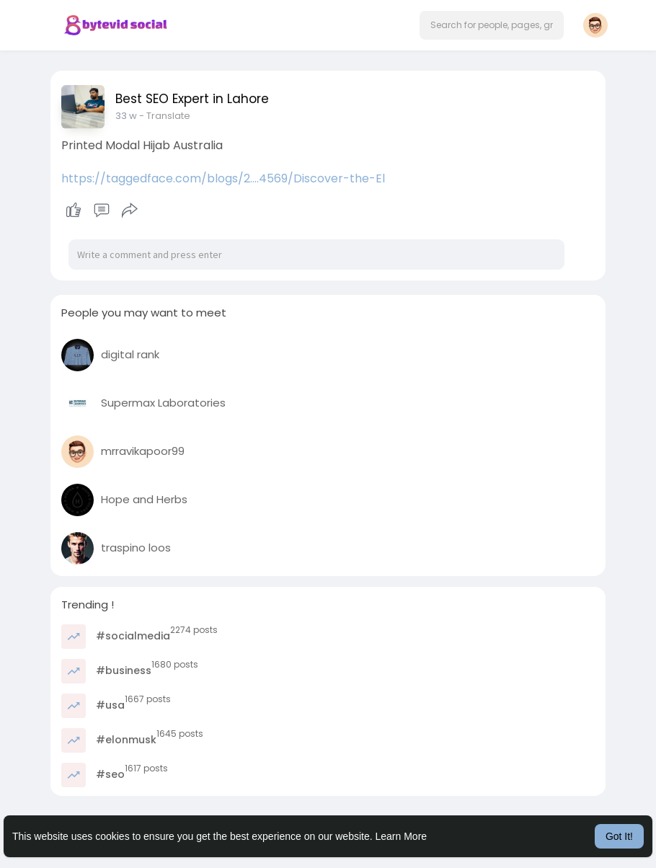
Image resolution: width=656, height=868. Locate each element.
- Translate (164, 116)
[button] (492, 25)
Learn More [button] (401, 836)
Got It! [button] (619, 836)
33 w (126, 116)
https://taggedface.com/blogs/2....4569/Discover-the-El (223, 178)
